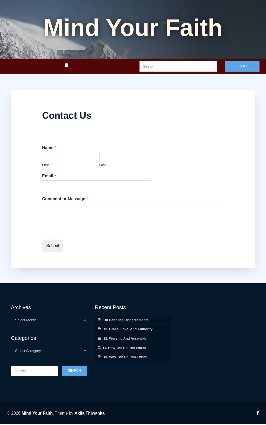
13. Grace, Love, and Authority (127, 330)
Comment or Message (65, 199)
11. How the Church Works (124, 349)
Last (102, 166)
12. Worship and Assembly (125, 339)
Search (242, 67)
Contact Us (66, 116)
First (45, 166)
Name (49, 148)
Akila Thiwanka (90, 414)
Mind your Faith (133, 28)
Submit (52, 246)
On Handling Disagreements (126, 321)
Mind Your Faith (37, 414)
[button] (66, 65)
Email (49, 176)
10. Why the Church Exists (125, 358)
